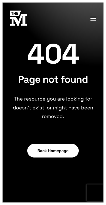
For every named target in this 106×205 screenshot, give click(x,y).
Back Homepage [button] (53, 150)
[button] (93, 18)
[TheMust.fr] (18, 18)
